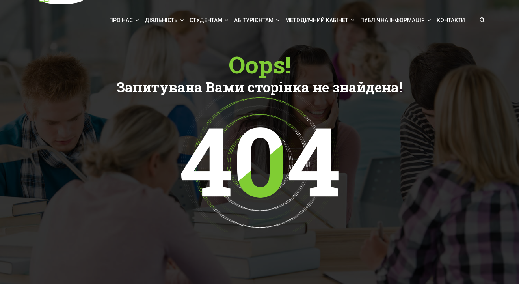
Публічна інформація (392, 20)
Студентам (206, 20)
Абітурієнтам (253, 20)
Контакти (451, 20)
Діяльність (161, 20)
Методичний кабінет (316, 20)
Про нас (121, 20)
